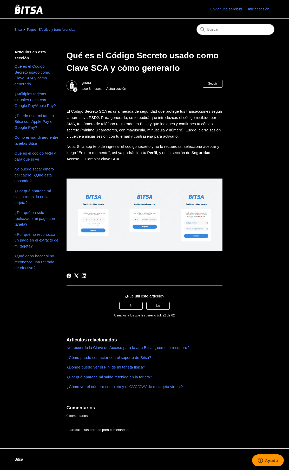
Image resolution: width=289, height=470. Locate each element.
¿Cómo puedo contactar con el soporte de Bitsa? (109, 357)
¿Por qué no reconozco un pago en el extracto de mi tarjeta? (36, 240)
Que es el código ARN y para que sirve (35, 156)
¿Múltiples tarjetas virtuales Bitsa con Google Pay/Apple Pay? (35, 100)
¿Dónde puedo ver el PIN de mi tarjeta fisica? (106, 367)
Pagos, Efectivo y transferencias (51, 29)
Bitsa (18, 29)
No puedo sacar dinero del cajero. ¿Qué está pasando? (34, 175)
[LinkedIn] (84, 276)
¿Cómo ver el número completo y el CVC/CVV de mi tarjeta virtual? (125, 386)
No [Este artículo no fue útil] (158, 306)
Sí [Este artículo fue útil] (130, 306)
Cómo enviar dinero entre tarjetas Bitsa (36, 140)
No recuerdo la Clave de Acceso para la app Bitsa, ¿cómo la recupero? (128, 347)
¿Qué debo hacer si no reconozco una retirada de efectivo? (34, 262)
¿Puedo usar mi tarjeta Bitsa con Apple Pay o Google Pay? (34, 121)
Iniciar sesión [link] (259, 9)
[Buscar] (235, 29)
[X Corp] (76, 276)
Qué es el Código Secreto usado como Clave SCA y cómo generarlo (32, 75)
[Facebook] (69, 276)
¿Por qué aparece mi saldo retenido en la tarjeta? (33, 197)
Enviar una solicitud (226, 9)
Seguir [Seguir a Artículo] (212, 83)
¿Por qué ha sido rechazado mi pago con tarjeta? (35, 218)
